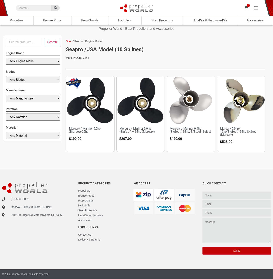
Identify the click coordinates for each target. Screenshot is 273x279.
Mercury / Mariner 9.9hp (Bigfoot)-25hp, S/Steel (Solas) (190, 130)
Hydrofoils (125, 20)
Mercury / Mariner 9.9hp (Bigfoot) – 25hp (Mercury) (137, 130)
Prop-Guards (90, 20)
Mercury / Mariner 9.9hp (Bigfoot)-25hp (85, 130)
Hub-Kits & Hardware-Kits (210, 20)
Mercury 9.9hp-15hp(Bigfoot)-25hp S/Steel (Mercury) (238, 131)
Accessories (255, 20)
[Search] (55, 8)
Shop (69, 41)
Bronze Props (52, 20)
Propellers (17, 20)
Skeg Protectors (162, 20)
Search (52, 42)
